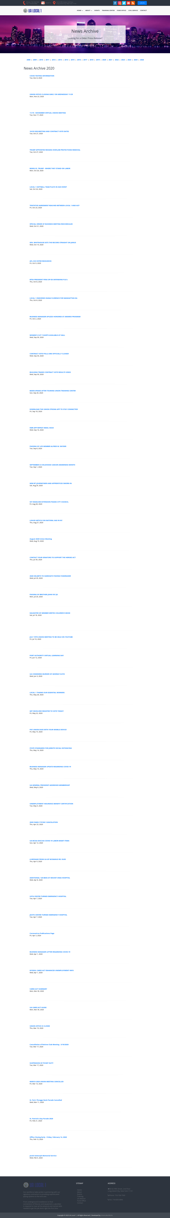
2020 (104, 60)
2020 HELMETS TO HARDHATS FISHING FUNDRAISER (50, 576)
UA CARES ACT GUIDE (38, 1007)
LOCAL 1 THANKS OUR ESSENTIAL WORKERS (47, 692)
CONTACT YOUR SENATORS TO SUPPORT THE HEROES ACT (53, 557)
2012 (54, 60)
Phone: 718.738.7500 (32, 2)
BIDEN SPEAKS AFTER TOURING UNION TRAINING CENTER (53, 391)
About (88, 10)
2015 (72, 60)
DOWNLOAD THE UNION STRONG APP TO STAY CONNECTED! (54, 409)
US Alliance (81, 1198)
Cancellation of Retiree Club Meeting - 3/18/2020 (49, 1044)
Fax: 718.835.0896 (31, 4)
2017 (85, 60)
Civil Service (133, 10)
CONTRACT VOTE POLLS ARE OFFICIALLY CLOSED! (49, 354)
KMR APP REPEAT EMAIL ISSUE (42, 428)
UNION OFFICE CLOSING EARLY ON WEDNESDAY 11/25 (51, 94)
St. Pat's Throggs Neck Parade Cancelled (46, 1100)
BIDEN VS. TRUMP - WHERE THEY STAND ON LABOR (50, 168)
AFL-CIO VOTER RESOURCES (40, 261)
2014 (66, 60)
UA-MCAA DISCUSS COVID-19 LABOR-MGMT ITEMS (49, 841)
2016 (79, 60)
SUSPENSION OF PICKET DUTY (41, 1063)
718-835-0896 (117, 1199)
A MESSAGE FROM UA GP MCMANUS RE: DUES (48, 859)
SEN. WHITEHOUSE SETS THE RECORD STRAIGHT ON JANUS (53, 242)
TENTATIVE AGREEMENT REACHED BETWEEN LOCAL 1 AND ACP (54, 205)
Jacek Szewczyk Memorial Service (43, 1156)
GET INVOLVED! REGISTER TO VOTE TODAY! (47, 711)
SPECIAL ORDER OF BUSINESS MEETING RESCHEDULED (51, 224)
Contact (143, 10)
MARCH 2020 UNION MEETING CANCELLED (47, 1081)
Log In (142, 3)
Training (80, 1196)
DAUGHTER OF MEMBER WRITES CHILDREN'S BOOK (50, 613)
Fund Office (121, 10)
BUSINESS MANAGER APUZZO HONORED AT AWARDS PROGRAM (55, 316)
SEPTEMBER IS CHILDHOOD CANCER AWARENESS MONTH (52, 465)
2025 (135, 60)
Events (97, 10)
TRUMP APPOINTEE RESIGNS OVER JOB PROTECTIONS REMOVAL (55, 150)
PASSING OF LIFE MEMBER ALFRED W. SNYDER (48, 446)
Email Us (48, 3)
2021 (110, 60)
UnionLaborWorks (106, 1215)
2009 (35, 60)
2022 (117, 60)
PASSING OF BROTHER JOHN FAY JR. (44, 594)
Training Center (108, 10)
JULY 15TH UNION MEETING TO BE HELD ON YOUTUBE (51, 637)
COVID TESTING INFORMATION (42, 76)
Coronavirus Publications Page (42, 933)
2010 (41, 60)
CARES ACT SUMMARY (38, 989)
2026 (142, 60)
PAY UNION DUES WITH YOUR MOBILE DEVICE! (48, 729)
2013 (60, 60)
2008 (28, 60)
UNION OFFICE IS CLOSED (40, 1026)
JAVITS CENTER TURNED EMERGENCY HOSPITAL (48, 915)
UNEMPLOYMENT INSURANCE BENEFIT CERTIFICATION (51, 804)
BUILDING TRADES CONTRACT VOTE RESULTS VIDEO (50, 372)
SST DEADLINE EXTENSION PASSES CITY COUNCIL (49, 502)
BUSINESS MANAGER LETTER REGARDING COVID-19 (50, 952)
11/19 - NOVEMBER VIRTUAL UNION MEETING (48, 113)
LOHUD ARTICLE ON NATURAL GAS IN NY (46, 520)
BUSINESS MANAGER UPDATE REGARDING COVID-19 (50, 766)
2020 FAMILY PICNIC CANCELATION (44, 822)
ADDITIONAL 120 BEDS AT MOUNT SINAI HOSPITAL (50, 878)
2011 (47, 60)
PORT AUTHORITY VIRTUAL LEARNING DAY (47, 655)
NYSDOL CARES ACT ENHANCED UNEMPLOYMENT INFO (52, 970)
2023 (123, 60)
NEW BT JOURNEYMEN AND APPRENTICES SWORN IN (51, 483)
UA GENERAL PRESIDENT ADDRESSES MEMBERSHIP (50, 785)
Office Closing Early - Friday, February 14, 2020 (48, 1137)
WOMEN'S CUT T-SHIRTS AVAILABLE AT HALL (47, 335)
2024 (129, 60)
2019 (98, 60)
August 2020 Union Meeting (41, 539)
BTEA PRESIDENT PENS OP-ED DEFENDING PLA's (49, 279)
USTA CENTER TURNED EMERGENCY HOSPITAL (48, 896)
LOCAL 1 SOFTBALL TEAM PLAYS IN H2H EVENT (48, 187)
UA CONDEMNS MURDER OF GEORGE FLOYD (47, 674)
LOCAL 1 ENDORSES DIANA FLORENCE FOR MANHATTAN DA (53, 298)
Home (80, 10)
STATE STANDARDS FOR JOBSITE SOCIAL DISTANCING (51, 748)
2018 (91, 60)
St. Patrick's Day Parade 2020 (41, 1118)
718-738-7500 (119, 1195)
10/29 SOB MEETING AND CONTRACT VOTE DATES (49, 131)
